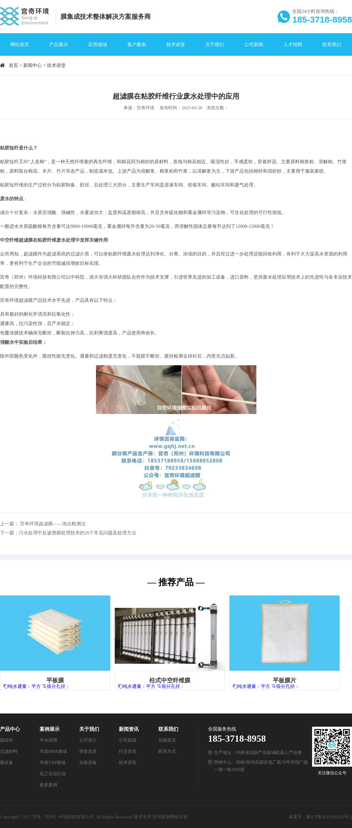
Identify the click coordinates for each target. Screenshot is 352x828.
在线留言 (167, 740)
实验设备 (88, 762)
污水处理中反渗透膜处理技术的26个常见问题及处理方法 (77, 532)
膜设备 (6, 762)
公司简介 (88, 740)
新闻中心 (32, 65)
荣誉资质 (88, 751)
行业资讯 (127, 751)
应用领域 (97, 44)
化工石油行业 (53, 773)
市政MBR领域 (53, 751)
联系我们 (331, 44)
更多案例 (48, 784)
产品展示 (58, 44)
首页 (13, 65)
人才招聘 (292, 44)
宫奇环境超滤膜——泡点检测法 (53, 523)
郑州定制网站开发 (170, 816)
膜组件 (6, 740)
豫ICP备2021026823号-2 (329, 816)
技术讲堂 (175, 44)
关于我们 (214, 44)
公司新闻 (253, 44)
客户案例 (136, 44)
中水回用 (48, 740)
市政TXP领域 (52, 762)
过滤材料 (9, 751)
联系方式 (167, 751)
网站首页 (19, 44)
